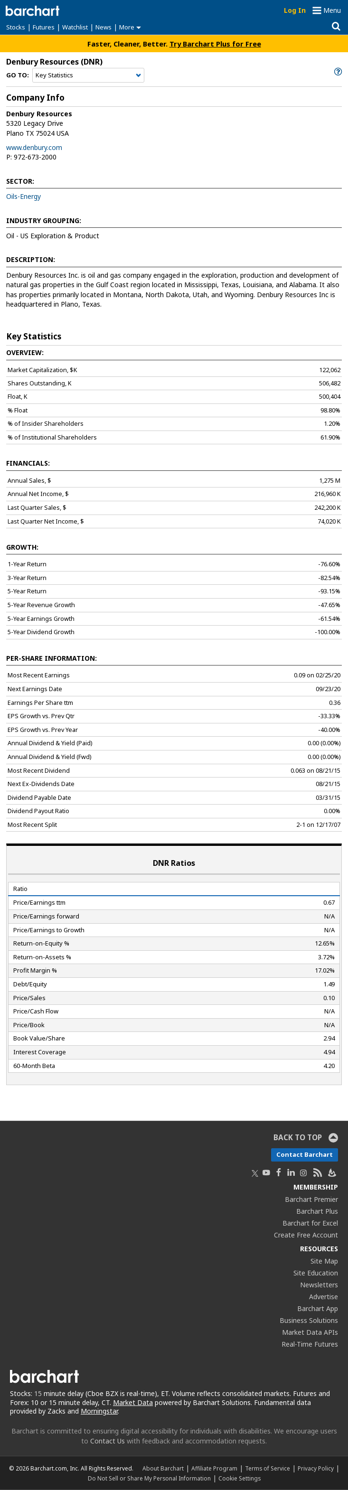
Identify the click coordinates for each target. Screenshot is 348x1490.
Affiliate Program (214, 1468)
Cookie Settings (239, 1478)
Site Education (315, 1272)
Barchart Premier (311, 1199)
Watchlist (75, 27)
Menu (332, 10)
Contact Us (107, 1440)
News (103, 27)
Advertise (323, 1296)
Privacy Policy (316, 1468)
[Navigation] (88, 75)
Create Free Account (306, 1234)
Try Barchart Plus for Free (215, 43)
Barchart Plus (317, 1211)
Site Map (324, 1260)
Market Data (133, 1402)
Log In (295, 10)
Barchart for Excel (310, 1223)
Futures (44, 27)
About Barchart (163, 1468)
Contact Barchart (304, 1154)
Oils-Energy (23, 196)
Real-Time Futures (310, 1344)
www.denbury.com (34, 147)
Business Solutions (309, 1320)
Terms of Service (267, 1468)
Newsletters (319, 1284)
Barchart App (317, 1308)
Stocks (15, 27)
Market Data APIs (310, 1332)
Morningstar (99, 1410)
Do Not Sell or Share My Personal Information (149, 1478)
